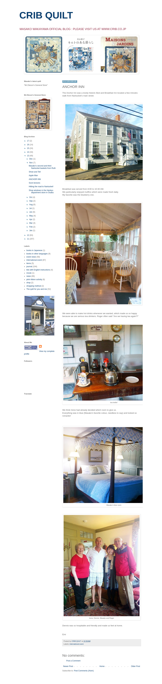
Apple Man (33, 175)
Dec (31, 159)
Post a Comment (73, 661)
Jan (31, 230)
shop (28, 283)
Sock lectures (34, 183)
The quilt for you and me (36, 289)
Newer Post (68, 666)
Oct (31, 197)
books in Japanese (34, 250)
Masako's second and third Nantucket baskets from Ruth (42, 167)
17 (28, 141)
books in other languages (37, 254)
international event (77, 644)
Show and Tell (35, 172)
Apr (31, 219)
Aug (31, 204)
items (28, 263)
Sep (31, 201)
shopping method (33, 286)
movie (28, 273)
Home (102, 666)
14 (28, 152)
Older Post (135, 666)
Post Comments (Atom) (84, 671)
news (28, 276)
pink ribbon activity (34, 279)
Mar (31, 223)
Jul (30, 208)
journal (29, 266)
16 (28, 145)
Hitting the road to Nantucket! (41, 186)
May (31, 216)
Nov (31, 163)
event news (31, 257)
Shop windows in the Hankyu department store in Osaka (41, 191)
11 (28, 239)
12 (28, 235)
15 (28, 148)
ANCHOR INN (35, 179)
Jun (31, 212)
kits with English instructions (38, 270)
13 (28, 156)
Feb (31, 227)
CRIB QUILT (46, 15)
